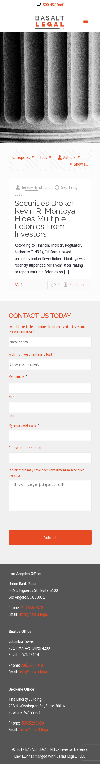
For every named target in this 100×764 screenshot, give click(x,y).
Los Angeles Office (25, 574)
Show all (77, 164)
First (12, 396)
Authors (69, 157)
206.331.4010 (32, 665)
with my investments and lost (32, 354)
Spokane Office (21, 689)
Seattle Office (20, 631)
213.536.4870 (32, 607)
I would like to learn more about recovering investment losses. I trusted (49, 329)
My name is (18, 376)
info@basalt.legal (33, 614)
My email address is (24, 425)
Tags (46, 157)
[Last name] (50, 407)
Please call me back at (25, 447)
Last (12, 415)
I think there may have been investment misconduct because (46, 472)
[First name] (50, 388)
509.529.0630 (33, 723)
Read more (78, 284)
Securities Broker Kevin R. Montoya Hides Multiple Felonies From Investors (45, 219)
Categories (24, 157)
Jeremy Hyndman (35, 187)
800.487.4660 (53, 4)
